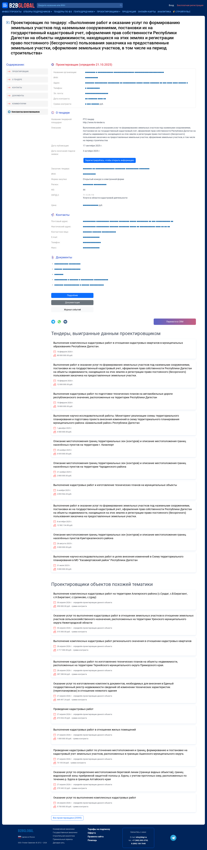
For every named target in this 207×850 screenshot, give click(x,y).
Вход (171, 5)
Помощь (92, 840)
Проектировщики (108, 11)
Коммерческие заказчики (64, 829)
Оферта (92, 833)
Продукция (129, 11)
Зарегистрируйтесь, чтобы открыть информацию (109, 160)
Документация (72, 302)
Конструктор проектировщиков (26, 112)
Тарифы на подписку (99, 829)
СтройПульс (182, 11)
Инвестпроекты (12, 11)
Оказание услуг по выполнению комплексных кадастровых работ (94, 797)
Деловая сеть (59, 843)
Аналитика (164, 11)
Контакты (17, 87)
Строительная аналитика (64, 836)
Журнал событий (72, 309)
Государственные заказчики (65, 832)
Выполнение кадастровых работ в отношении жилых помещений (94, 729)
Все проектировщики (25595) (67, 818)
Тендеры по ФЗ (63, 11)
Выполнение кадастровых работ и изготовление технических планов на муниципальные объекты (115, 485)
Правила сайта (95, 836)
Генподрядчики (83, 11)
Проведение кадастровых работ (73, 709)
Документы (18, 96)
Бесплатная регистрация (190, 5)
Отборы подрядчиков (36, 11)
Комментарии (19, 104)
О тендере (17, 79)
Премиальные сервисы (63, 839)
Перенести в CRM (174, 321)
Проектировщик (20, 71)
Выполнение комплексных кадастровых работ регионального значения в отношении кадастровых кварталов (122, 641)
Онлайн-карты (147, 11)
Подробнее (72, 295)
